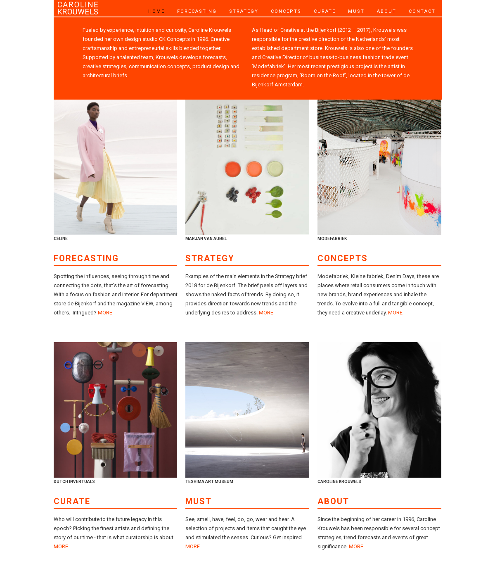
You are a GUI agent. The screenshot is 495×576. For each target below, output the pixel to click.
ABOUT (386, 11)
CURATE (325, 11)
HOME (156, 11)
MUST (356, 11)
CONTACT (422, 11)
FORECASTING (197, 11)
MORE (105, 312)
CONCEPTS (286, 11)
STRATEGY (243, 11)
